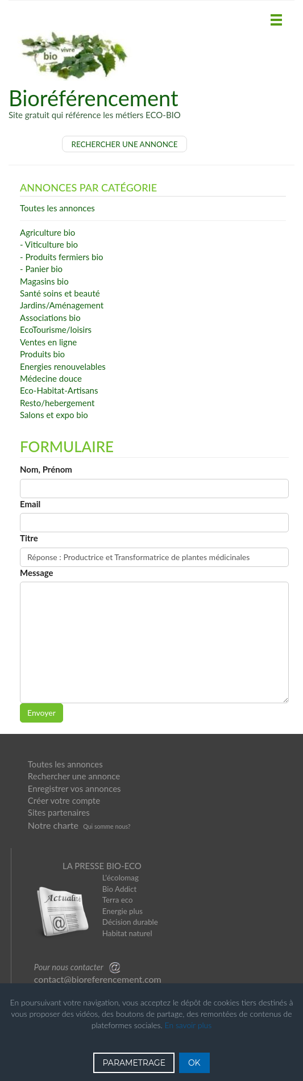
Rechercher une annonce (74, 776)
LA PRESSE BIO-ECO (102, 866)
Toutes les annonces (65, 764)
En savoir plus (188, 1025)
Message (36, 572)
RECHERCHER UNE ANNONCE (125, 144)
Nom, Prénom (46, 469)
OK (194, 1063)
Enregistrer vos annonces (74, 788)
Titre (29, 538)
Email (30, 504)
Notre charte (53, 825)
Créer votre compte (64, 800)
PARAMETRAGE (133, 1063)
